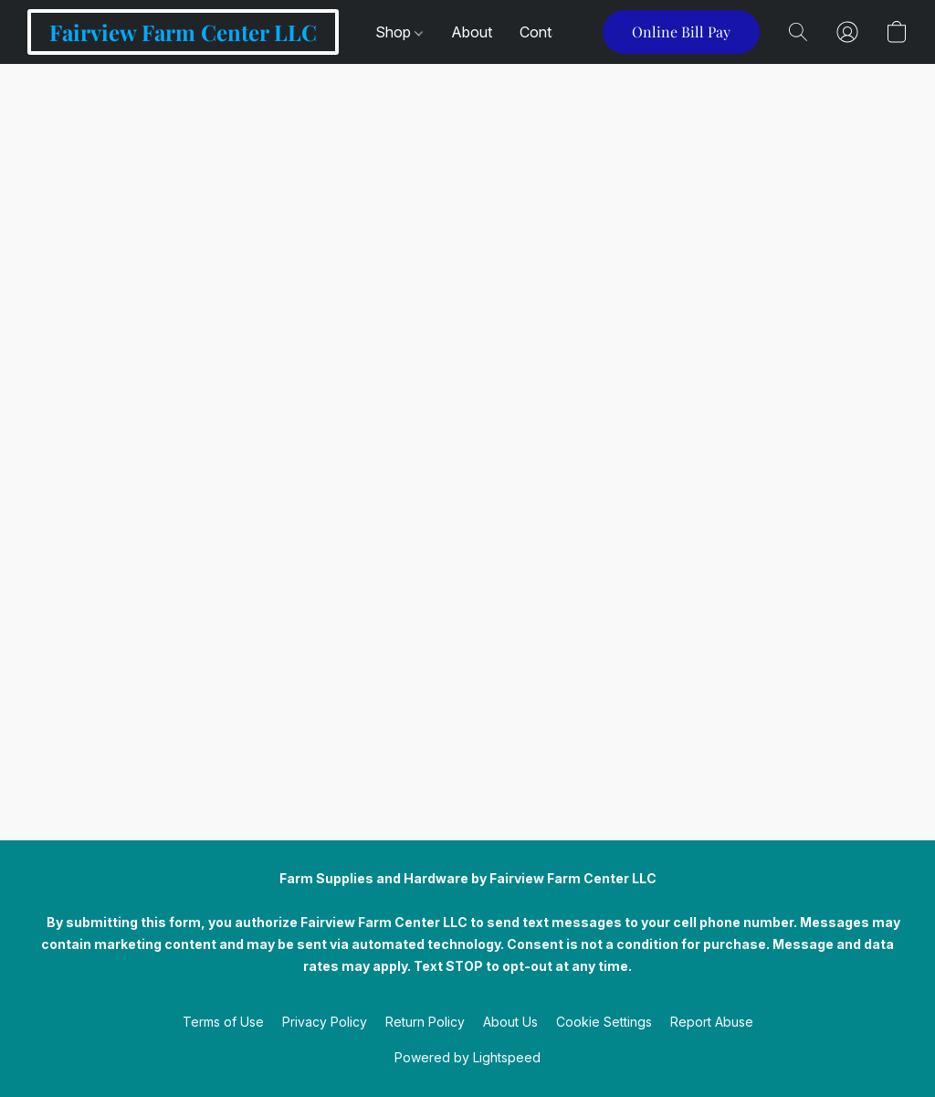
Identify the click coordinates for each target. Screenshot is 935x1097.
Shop (399, 32)
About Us (510, 1021)
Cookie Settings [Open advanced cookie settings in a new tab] (604, 1021)
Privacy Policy (324, 1021)
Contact (546, 32)
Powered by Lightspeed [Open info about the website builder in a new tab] (467, 1057)
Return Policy (425, 1021)
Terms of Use (223, 1021)
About (471, 32)
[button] (183, 32)
